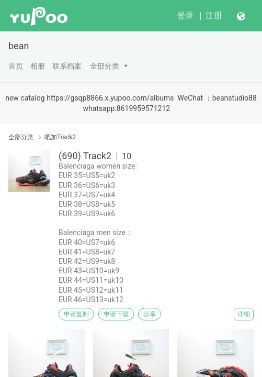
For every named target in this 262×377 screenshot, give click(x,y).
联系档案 (67, 66)
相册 (37, 66)
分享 (149, 314)
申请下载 (116, 314)
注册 (214, 15)
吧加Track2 (60, 137)
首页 (15, 66)
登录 (185, 15)
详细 (243, 314)
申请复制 (76, 314)
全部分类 (104, 66)
